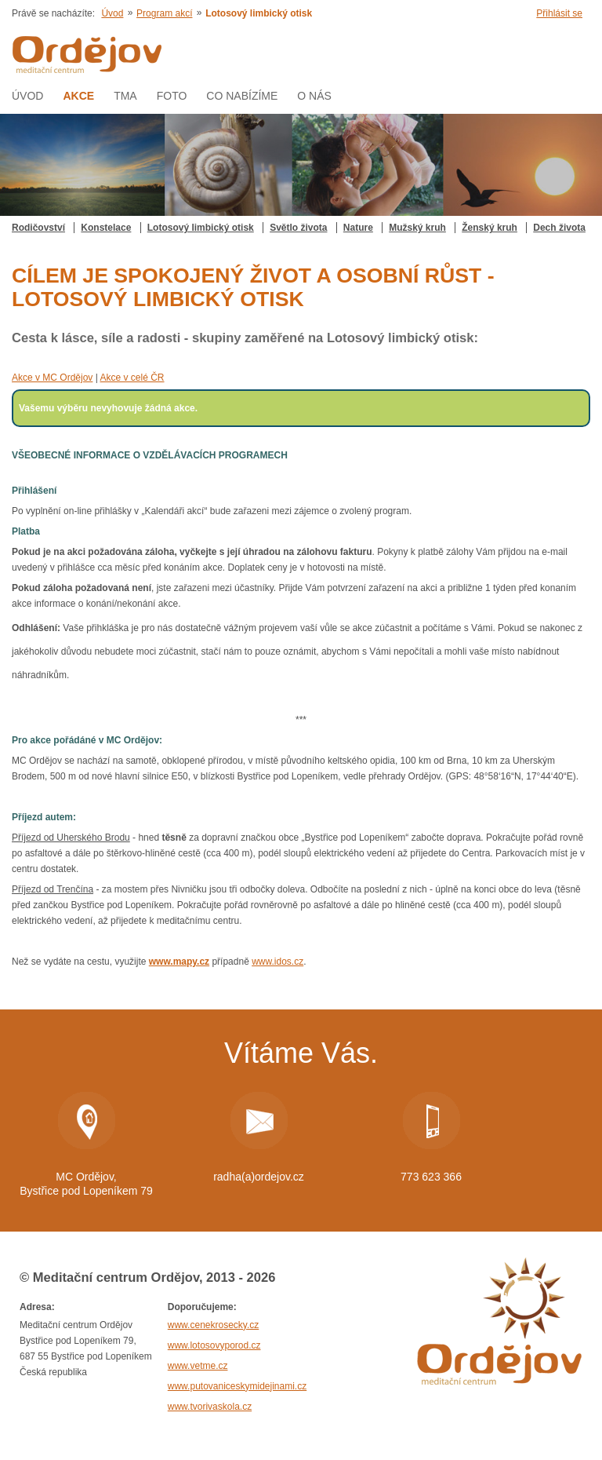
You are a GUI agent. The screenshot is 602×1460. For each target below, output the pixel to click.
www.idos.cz (277, 961)
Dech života (559, 227)
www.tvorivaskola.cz (210, 1406)
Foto (172, 95)
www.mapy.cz (179, 961)
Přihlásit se (559, 13)
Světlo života (298, 227)
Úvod (112, 13)
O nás (314, 95)
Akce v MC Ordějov (52, 377)
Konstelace (106, 227)
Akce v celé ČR (132, 377)
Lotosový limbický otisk (200, 227)
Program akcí (164, 13)
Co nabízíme (241, 95)
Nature (358, 227)
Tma (125, 95)
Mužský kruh (417, 227)
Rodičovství (38, 227)
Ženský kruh (489, 227)
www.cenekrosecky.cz (213, 1324)
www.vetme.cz (198, 1365)
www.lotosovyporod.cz (214, 1345)
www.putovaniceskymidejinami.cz (237, 1386)
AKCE (78, 95)
